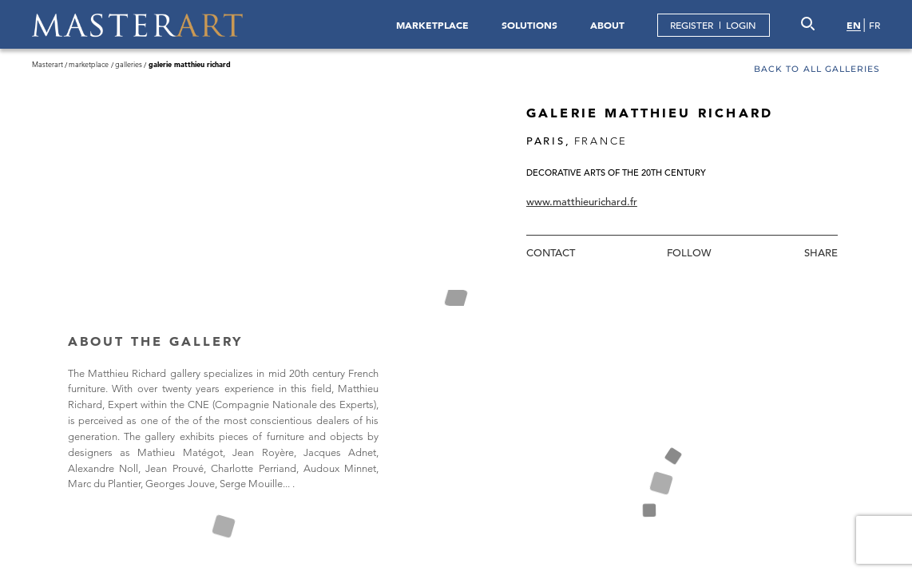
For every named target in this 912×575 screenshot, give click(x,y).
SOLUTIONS (529, 24)
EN (854, 24)
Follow (689, 253)
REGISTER (691, 24)
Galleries (128, 64)
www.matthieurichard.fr (581, 201)
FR (874, 24)
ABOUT (607, 24)
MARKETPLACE (432, 24)
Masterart (47, 64)
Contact (550, 253)
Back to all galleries (817, 69)
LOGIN (741, 24)
